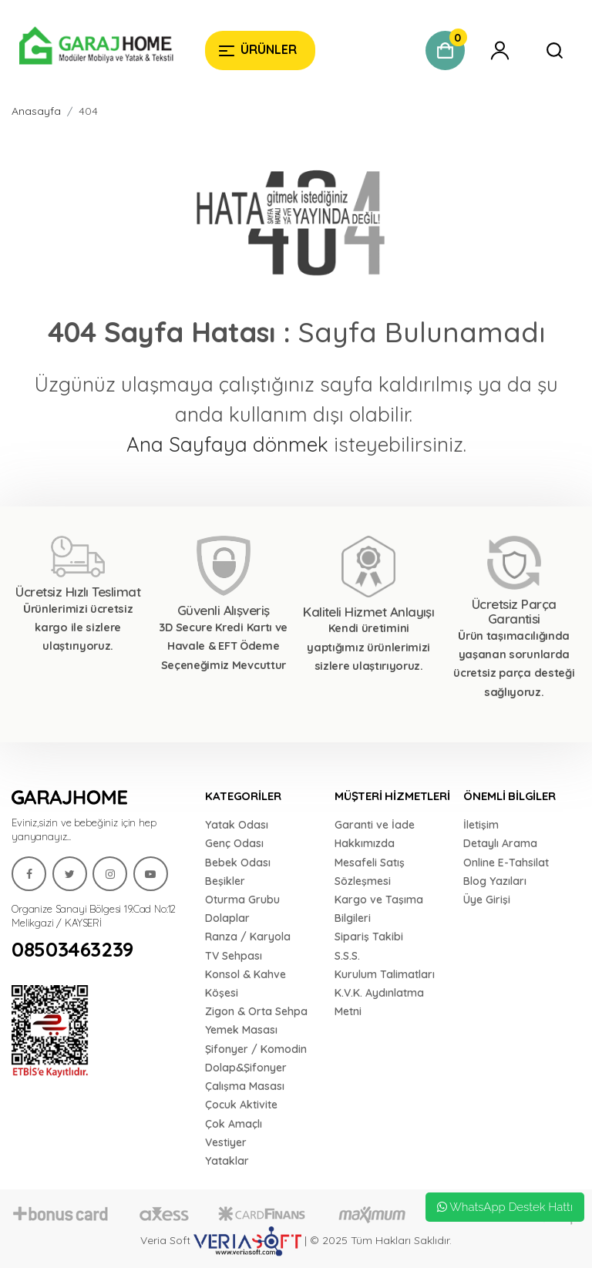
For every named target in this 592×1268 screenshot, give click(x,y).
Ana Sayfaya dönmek (227, 444)
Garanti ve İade (375, 825)
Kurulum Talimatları (385, 974)
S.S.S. (347, 956)
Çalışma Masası (244, 1086)
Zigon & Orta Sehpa (256, 1011)
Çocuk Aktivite (241, 1105)
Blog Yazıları (494, 881)
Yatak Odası (236, 825)
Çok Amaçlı (233, 1124)
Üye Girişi (486, 899)
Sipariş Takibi (369, 936)
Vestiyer (226, 1142)
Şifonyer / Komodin (256, 1049)
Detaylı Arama (500, 843)
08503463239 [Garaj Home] (72, 949)
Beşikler (225, 881)
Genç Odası (234, 843)
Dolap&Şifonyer (246, 1068)
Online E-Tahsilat (506, 862)
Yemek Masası (241, 1030)
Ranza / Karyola (248, 936)
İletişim (481, 825)
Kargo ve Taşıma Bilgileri (379, 909)
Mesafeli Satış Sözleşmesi (370, 872)
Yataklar (227, 1161)
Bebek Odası (238, 862)
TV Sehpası (233, 956)
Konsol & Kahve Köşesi (245, 983)
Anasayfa (36, 111)
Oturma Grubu (242, 899)
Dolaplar (227, 918)
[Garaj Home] (96, 47)
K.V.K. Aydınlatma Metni (379, 1002)
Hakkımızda (365, 843)
